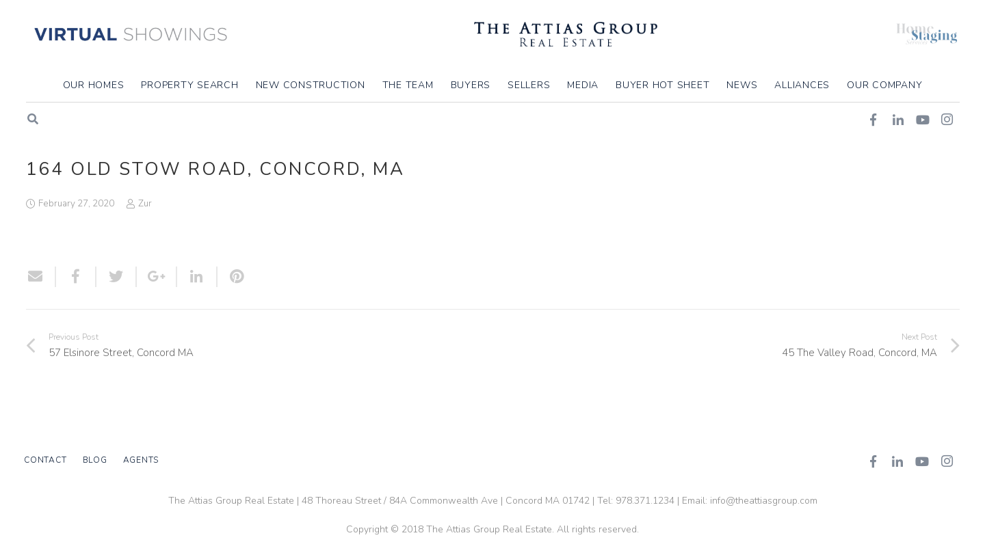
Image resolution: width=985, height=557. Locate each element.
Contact (45, 459)
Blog (95, 459)
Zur (145, 203)
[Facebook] (873, 461)
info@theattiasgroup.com (763, 500)
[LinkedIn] (897, 461)
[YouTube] (922, 461)
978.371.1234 (645, 500)
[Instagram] (946, 461)
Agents (141, 459)
